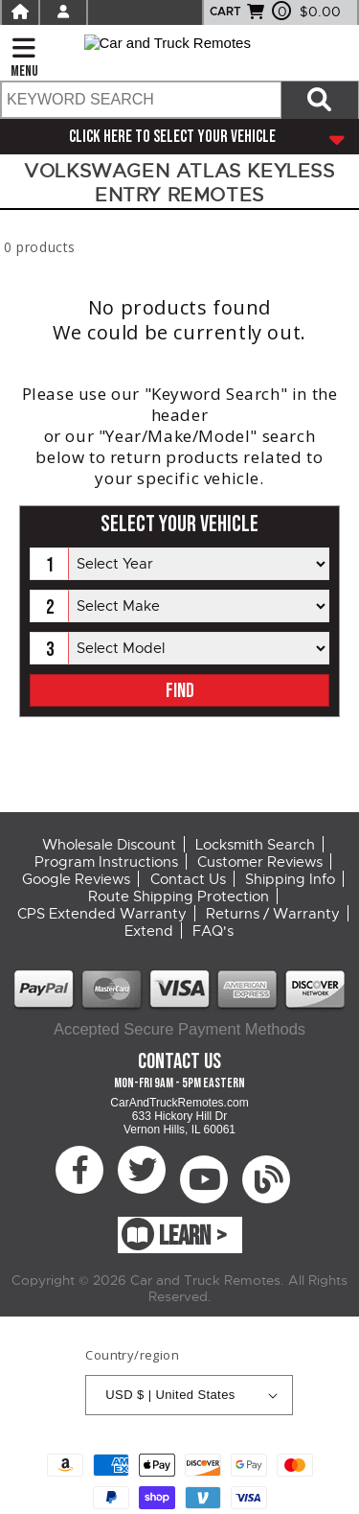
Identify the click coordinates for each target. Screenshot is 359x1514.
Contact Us (188, 879)
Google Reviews (76, 879)
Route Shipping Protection (178, 896)
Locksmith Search (255, 844)
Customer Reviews (260, 862)
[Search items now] (320, 100)
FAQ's (213, 931)
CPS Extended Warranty (102, 913)
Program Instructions (106, 862)
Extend (148, 931)
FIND (180, 691)
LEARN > (193, 1236)
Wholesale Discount (109, 844)
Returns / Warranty (273, 913)
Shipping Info (290, 879)
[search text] (140, 100)
